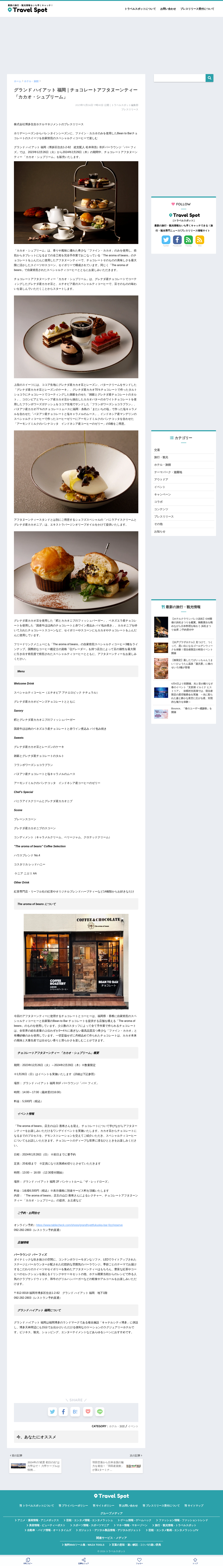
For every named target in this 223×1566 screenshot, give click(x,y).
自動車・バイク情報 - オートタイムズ (49, 1532)
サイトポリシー (105, 1507)
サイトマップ (195, 1507)
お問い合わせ (168, 8)
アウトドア (161, 481)
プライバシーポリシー (75, 1507)
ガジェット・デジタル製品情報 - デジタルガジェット (110, 1532)
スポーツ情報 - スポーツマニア (91, 1527)
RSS (200, 246)
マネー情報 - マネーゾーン (131, 1527)
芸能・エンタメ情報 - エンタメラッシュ (89, 1522)
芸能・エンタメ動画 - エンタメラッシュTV (173, 1532)
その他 (158, 527)
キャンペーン (163, 496)
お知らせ (160, 535)
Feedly (189, 246)
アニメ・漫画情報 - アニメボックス (38, 1522)
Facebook (177, 246)
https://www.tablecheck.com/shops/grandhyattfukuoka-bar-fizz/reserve (79, 1225)
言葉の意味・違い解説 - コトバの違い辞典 (136, 1546)
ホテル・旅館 (115, 1426)
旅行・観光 (161, 457)
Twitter (166, 246)
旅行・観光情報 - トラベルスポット (175, 1527)
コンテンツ (161, 512)
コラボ (158, 504)
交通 (157, 450)
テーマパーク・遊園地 (169, 473)
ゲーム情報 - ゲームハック (135, 1522)
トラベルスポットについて (140, 8)
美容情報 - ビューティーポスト (47, 1527)
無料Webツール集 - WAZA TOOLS (84, 1546)
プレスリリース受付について (197, 8)
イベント (132, 1426)
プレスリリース (164, 519)
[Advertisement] (111, 43)
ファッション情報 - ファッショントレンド (183, 1522)
